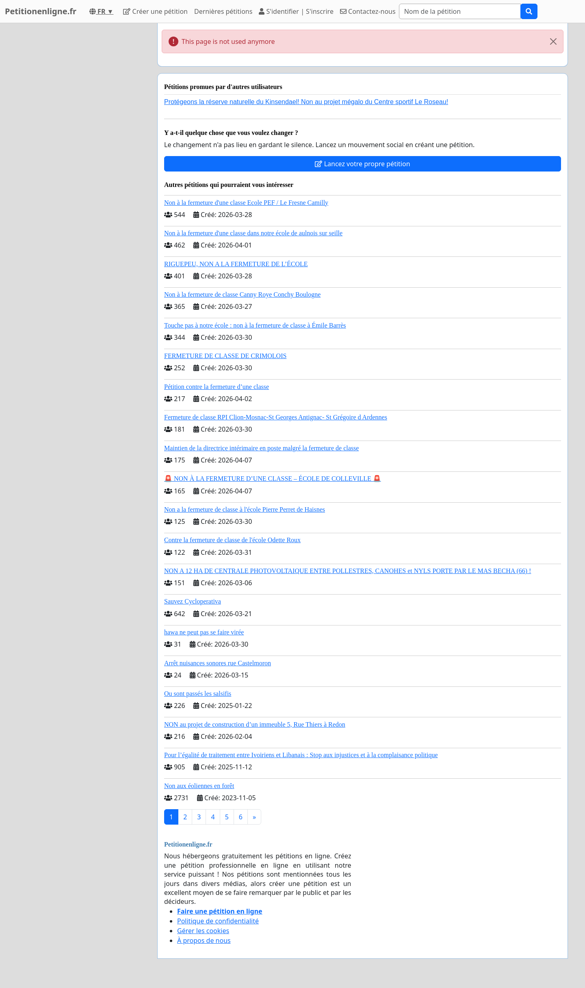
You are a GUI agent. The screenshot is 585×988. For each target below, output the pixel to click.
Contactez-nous (368, 11)
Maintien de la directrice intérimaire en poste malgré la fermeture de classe (261, 448)
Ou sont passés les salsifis (197, 693)
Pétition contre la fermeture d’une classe (216, 386)
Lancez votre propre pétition (362, 163)
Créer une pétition (155, 11)
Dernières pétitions (223, 11)
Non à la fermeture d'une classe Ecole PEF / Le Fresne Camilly (246, 202)
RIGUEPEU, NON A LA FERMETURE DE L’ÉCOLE (236, 264)
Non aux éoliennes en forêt (199, 785)
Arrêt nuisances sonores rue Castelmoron (217, 663)
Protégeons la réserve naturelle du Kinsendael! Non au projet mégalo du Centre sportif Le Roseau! (306, 101)
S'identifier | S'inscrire (296, 11)
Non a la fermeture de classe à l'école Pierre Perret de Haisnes (244, 509)
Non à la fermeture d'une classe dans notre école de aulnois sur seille (253, 233)
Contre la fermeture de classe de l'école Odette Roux (232, 539)
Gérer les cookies (203, 930)
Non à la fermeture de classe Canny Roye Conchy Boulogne (242, 294)
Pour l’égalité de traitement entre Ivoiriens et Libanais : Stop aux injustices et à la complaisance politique (301, 754)
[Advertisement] (78, 145)
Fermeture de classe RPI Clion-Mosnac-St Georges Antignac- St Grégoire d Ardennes (275, 417)
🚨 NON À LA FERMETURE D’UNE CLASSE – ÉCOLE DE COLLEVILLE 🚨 (272, 478)
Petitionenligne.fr (40, 11)
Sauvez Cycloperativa (192, 601)
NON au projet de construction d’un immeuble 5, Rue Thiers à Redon (254, 724)
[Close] (553, 41)
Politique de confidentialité (218, 920)
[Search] (460, 11)
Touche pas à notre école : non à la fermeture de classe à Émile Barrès (255, 325)
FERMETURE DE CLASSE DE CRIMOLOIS (225, 355)
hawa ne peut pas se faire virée (204, 632)
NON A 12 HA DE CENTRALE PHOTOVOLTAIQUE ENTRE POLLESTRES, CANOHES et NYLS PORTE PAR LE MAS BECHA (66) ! (347, 570)
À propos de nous (204, 940)
